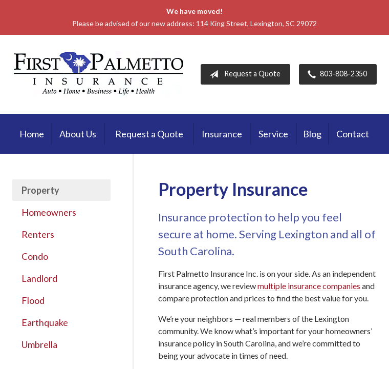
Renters (37, 234)
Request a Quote (242, 74)
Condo (34, 256)
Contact (352, 133)
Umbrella (39, 344)
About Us (77, 133)
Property (40, 190)
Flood (33, 300)
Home (31, 133)
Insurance (222, 133)
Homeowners (48, 212)
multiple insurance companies (308, 286)
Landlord (39, 278)
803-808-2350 (335, 74)
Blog (312, 133)
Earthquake (44, 322)
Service (273, 133)
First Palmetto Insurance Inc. (98, 74)
